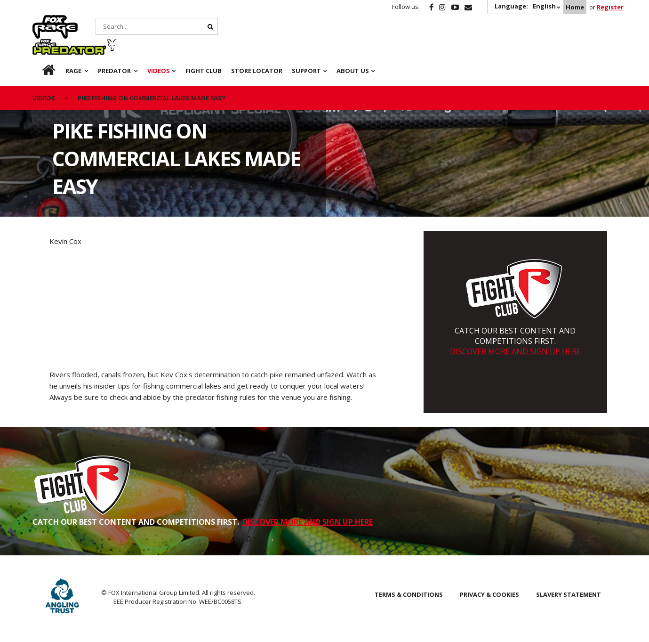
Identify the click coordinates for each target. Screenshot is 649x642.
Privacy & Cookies (489, 594)
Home (575, 7)
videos (43, 74)
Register (610, 7)
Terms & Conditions (409, 594)
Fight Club (203, 47)
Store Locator (256, 47)
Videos (158, 47)
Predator (116, 20)
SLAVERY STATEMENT (568, 594)
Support (306, 47)
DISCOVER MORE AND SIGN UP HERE (515, 351)
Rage (41, 20)
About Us (353, 47)
